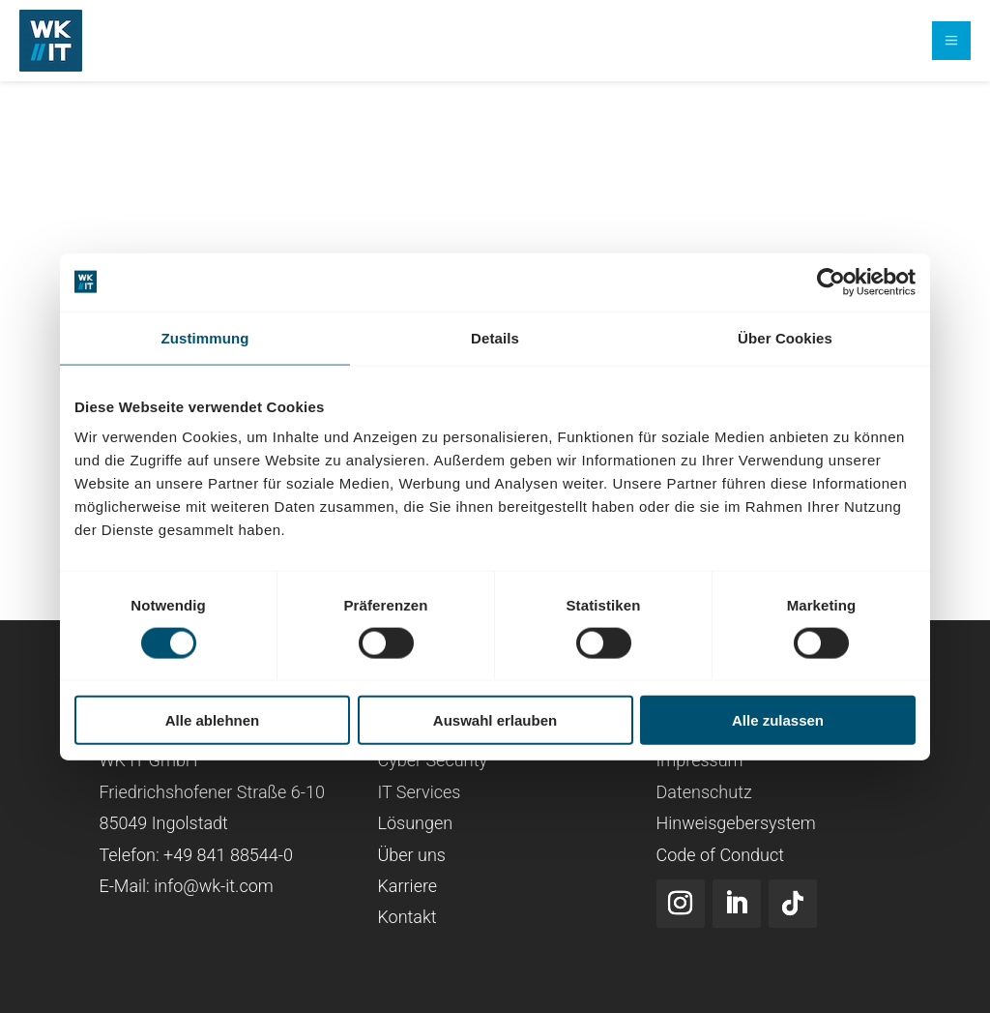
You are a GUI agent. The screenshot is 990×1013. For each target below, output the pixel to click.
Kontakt (406, 917)
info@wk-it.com (213, 886)
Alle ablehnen (212, 720)
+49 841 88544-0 (228, 854)
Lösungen (414, 823)
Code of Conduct (720, 854)
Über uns (411, 854)
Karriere (407, 886)
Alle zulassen (778, 720)
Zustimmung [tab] (205, 337)
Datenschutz (704, 792)
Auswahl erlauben (495, 720)
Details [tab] (495, 337)
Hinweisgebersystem (736, 823)
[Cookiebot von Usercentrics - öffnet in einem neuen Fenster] (831, 281)
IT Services (418, 792)
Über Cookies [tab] (785, 337)
